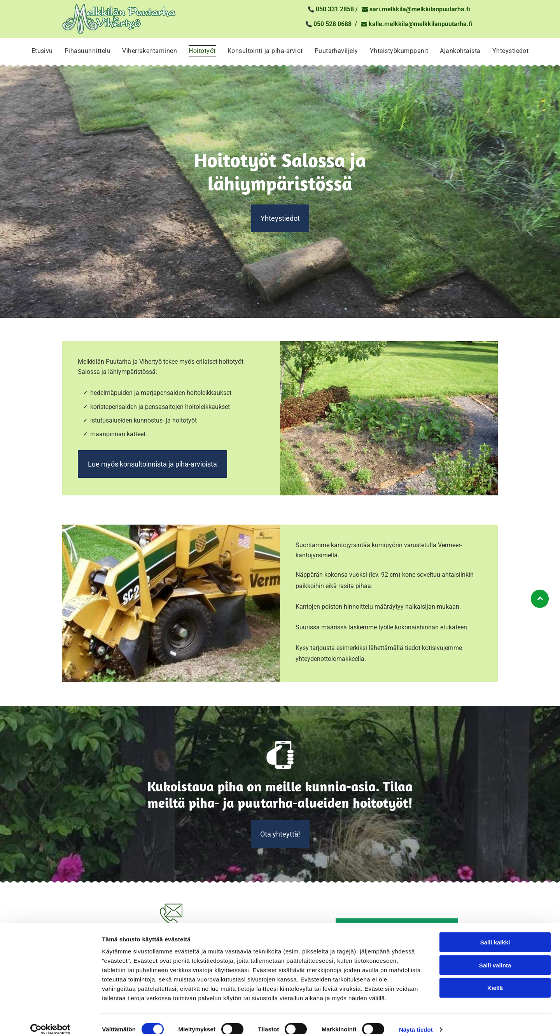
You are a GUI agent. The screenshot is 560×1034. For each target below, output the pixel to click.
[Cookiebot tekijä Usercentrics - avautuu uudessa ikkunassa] (50, 1019)
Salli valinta (495, 954)
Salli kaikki (495, 931)
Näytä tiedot (416, 1018)
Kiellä (495, 977)
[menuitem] (42, 50)
